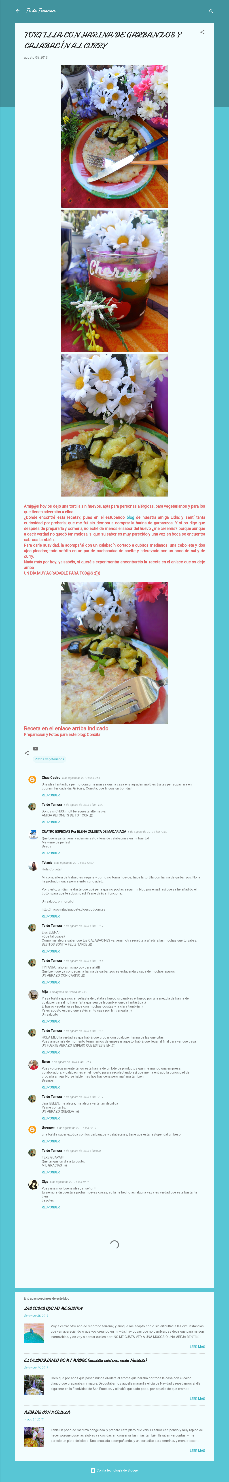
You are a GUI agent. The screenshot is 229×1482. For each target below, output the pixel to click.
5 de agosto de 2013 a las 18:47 (83, 1031)
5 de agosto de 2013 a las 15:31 (69, 991)
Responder (51, 795)
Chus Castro (51, 778)
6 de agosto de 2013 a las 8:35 (83, 1150)
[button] (202, 32)
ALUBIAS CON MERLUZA (47, 1412)
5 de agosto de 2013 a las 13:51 (83, 961)
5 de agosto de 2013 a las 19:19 (83, 1097)
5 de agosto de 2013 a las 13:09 (73, 862)
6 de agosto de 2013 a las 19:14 (69, 1181)
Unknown (48, 1128)
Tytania (47, 863)
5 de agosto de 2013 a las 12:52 (147, 831)
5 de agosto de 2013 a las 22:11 (76, 1128)
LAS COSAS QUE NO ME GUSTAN (53, 1308)
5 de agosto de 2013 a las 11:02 (83, 804)
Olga (45, 1182)
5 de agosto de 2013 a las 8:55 (81, 777)
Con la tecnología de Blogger (114, 1470)
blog (130, 517)
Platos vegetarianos (49, 759)
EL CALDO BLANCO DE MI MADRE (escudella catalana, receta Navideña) (85, 1360)
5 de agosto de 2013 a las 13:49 (83, 926)
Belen (46, 1062)
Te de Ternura (52, 805)
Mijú (45, 992)
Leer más (197, 1347)
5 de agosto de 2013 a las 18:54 (71, 1062)
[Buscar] (211, 12)
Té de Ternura (40, 10)
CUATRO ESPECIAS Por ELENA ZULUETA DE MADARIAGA (84, 832)
